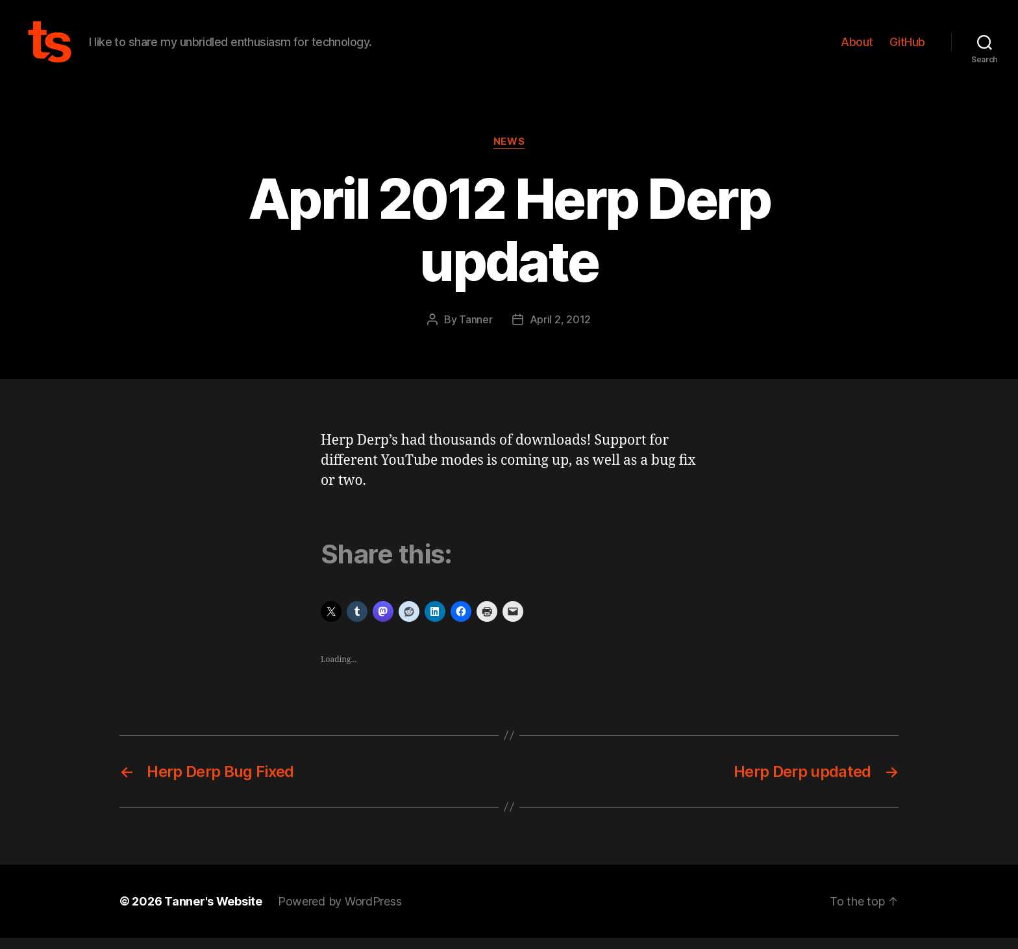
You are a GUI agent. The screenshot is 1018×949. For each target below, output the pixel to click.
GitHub (907, 47)
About (857, 47)
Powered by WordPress (340, 912)
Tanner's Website (213, 912)
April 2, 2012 (560, 330)
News (509, 152)
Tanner (475, 330)
